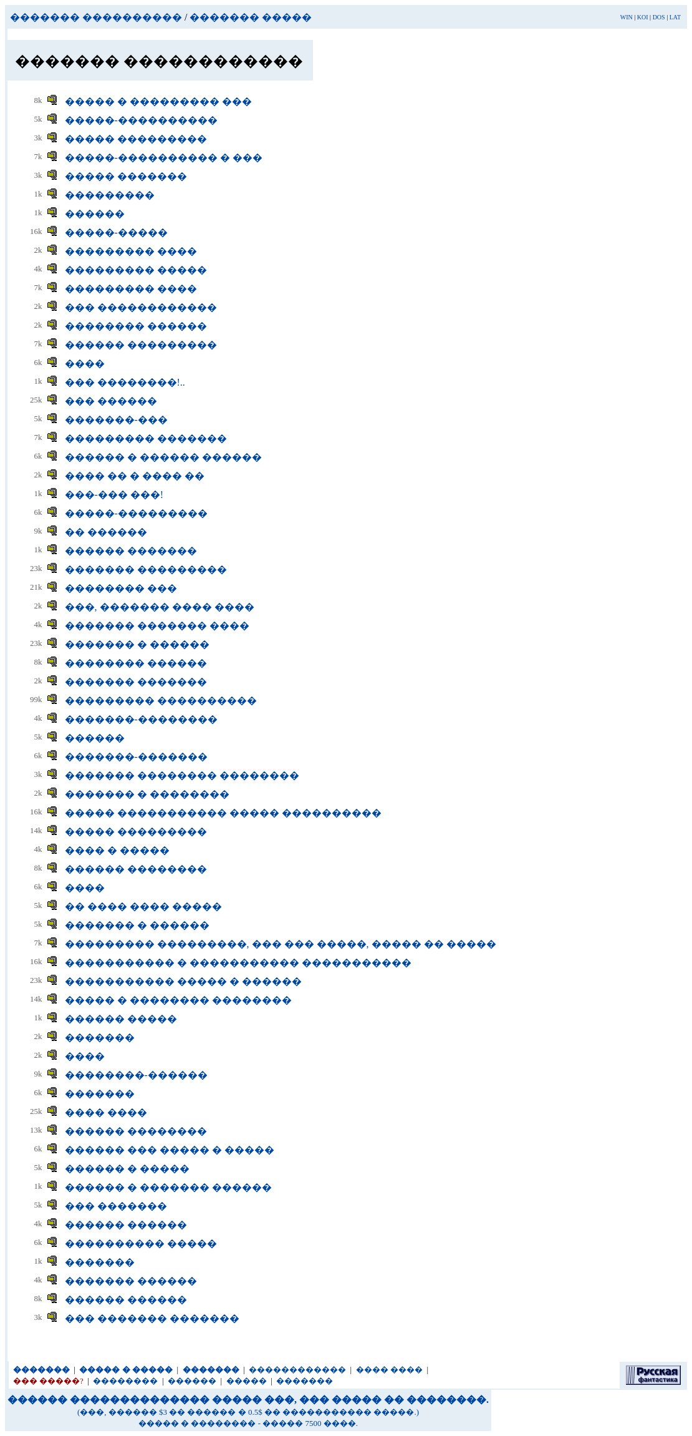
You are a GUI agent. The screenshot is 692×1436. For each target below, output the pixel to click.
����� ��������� (136, 139)
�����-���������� (141, 120)
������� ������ (131, 1281)
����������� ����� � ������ (183, 981)
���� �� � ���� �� (134, 476)
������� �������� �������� (182, 775)
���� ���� (106, 1112)
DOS (659, 17)
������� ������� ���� (157, 625)
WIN (626, 17)
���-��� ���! (114, 494)
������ (95, 213)
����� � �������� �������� (178, 1000)
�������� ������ (136, 326)
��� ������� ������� (152, 1318)
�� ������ (106, 532)
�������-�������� (141, 719)
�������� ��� (121, 588)
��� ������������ (141, 307)
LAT (675, 17)
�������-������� (136, 756)
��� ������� (116, 1206)
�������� (125, 1380)
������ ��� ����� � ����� (169, 1150)
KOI (642, 17)
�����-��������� (136, 513)
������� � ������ (137, 644)
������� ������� (136, 681)
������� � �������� (147, 794)
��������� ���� (131, 251)
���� (85, 363)
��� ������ (111, 401)
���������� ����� (141, 1243)
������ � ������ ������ (163, 457)
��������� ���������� (161, 700)
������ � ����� (127, 1168)
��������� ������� (146, 438)
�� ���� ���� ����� (143, 906)
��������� (110, 195)
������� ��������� (146, 569)
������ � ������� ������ (168, 1187)
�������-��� (116, 419)
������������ (297, 1369)
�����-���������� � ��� (163, 157)
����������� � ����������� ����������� (238, 962)
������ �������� (136, 869)
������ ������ (126, 1224)
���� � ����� (117, 850)
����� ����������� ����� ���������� (223, 813)
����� (246, 1380)
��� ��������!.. (125, 382)
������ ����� (121, 1019)
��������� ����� (136, 270)
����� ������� (126, 176)
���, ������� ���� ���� (159, 607)
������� (100, 1037)
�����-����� (116, 232)
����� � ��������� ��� (158, 101)
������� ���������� (96, 17)
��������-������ (136, 1075)
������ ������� (131, 550)
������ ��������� (141, 344)
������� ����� (251, 17)
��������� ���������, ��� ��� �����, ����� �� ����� (280, 944)
